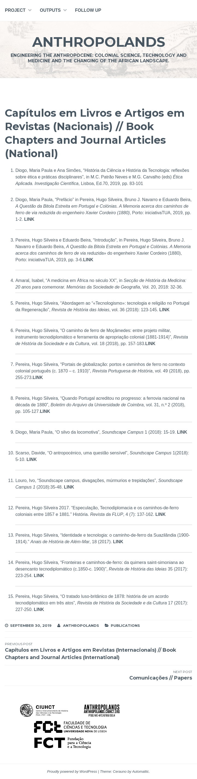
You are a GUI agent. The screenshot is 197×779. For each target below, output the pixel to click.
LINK (29, 219)
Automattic (140, 771)
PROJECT (15, 10)
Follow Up (88, 10)
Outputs (50, 10)
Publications (125, 625)
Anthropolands (98, 42)
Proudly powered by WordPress (72, 771)
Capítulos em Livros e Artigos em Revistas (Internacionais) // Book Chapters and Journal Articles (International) (98, 651)
